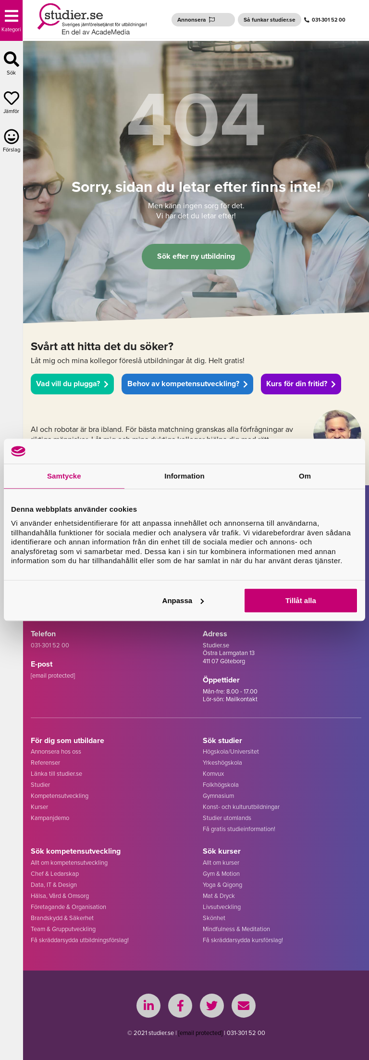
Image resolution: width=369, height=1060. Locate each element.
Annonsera (196, 19)
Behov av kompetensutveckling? (187, 383)
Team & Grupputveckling (63, 929)
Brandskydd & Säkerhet (62, 917)
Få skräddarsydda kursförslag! (243, 940)
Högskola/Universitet (231, 751)
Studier (40, 784)
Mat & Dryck (219, 895)
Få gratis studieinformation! (239, 828)
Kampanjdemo (50, 817)
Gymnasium (218, 795)
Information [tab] (184, 476)
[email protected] (200, 1032)
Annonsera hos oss (56, 751)
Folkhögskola (221, 784)
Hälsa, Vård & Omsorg (60, 895)
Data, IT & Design (54, 884)
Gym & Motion (221, 873)
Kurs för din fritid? (301, 383)
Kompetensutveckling (59, 795)
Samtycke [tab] (64, 476)
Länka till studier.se (56, 773)
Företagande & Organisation (68, 906)
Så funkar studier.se (269, 19)
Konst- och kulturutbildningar (241, 806)
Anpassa (183, 600)
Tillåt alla (300, 600)
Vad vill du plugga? (72, 383)
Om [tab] (305, 476)
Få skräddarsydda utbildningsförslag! (80, 940)
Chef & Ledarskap (55, 873)
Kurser (39, 806)
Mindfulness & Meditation (236, 929)
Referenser (45, 762)
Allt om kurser (221, 862)
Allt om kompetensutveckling (69, 862)
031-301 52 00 (324, 20)
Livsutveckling (222, 906)
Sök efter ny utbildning (196, 256)
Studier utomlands (227, 817)
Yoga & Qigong (222, 884)
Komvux (213, 773)
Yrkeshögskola (222, 762)
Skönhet (214, 917)
